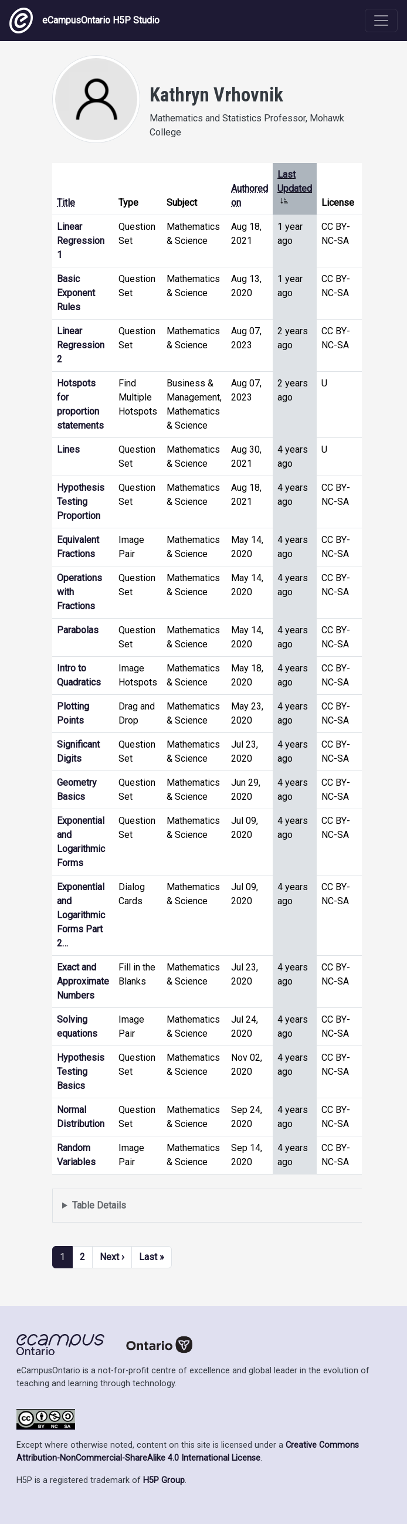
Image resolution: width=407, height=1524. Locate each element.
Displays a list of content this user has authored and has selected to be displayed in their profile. (221, 1206)
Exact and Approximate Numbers (83, 981)
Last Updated (294, 188)
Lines (68, 449)
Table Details (99, 1205)
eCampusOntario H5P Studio (84, 20)
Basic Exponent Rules (76, 293)
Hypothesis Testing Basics (80, 1071)
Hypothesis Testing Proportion (80, 501)
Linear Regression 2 (80, 345)
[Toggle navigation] (381, 20)
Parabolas (78, 630)
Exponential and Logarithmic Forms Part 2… (81, 915)
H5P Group (164, 1480)
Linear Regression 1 (80, 240)
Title (66, 202)
